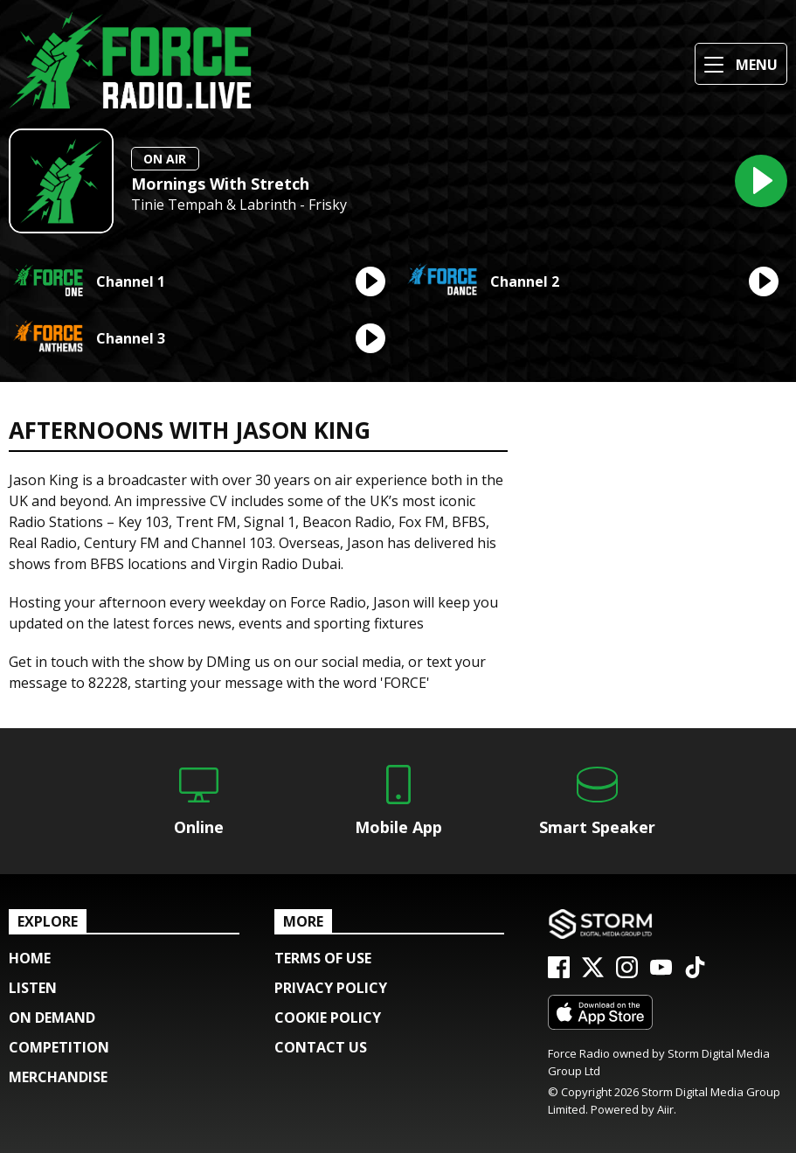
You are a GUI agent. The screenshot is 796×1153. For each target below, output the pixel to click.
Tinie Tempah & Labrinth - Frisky (239, 205)
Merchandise (58, 1077)
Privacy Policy (330, 987)
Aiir (665, 1109)
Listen (33, 987)
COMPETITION (59, 1047)
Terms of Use (322, 958)
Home (30, 958)
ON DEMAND (52, 1017)
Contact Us (320, 1047)
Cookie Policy (327, 1017)
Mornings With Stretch (220, 183)
